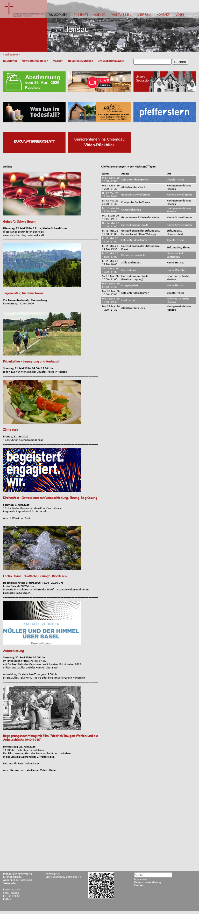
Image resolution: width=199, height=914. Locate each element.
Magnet (57, 60)
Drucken (139, 885)
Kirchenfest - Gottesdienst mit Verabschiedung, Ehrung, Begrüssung (50, 498)
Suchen (180, 62)
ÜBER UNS (144, 14)
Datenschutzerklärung (147, 882)
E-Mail (7, 899)
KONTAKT (163, 14)
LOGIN (179, 14)
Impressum (140, 879)
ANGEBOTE (81, 14)
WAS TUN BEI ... (121, 14)
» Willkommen (12, 54)
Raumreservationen (80, 60)
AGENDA (99, 14)
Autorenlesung (13, 651)
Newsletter (10, 60)
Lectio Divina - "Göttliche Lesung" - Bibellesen (35, 576)
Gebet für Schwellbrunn (19, 222)
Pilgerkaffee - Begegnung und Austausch (31, 361)
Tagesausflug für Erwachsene (23, 293)
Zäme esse (10, 429)
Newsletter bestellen (35, 60)
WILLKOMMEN (58, 14)
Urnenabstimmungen (111, 60)
